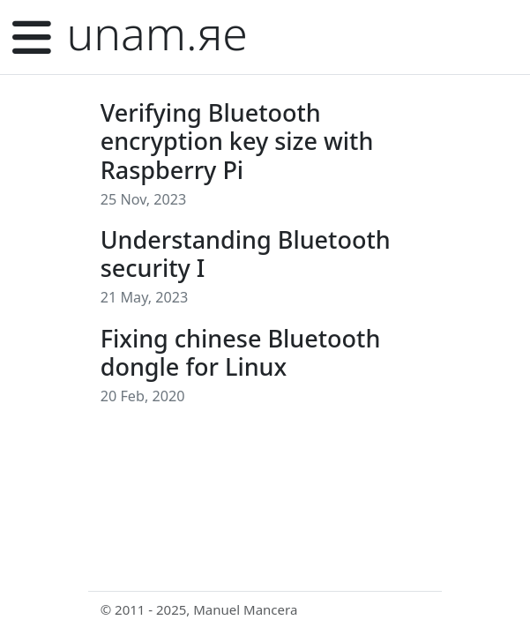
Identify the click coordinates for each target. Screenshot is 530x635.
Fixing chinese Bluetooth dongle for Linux (241, 352)
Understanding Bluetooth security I (246, 253)
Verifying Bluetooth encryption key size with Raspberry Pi (237, 141)
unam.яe (157, 33)
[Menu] (31, 37)
